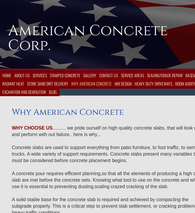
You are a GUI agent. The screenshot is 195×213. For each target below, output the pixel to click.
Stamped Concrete (65, 75)
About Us (22, 75)
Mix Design (123, 83)
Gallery (89, 75)
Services (40, 75)
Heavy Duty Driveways (153, 83)
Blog (53, 92)
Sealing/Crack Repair (165, 75)
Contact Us (108, 75)
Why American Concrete (91, 83)
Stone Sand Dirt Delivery (47, 83)
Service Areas (132, 75)
